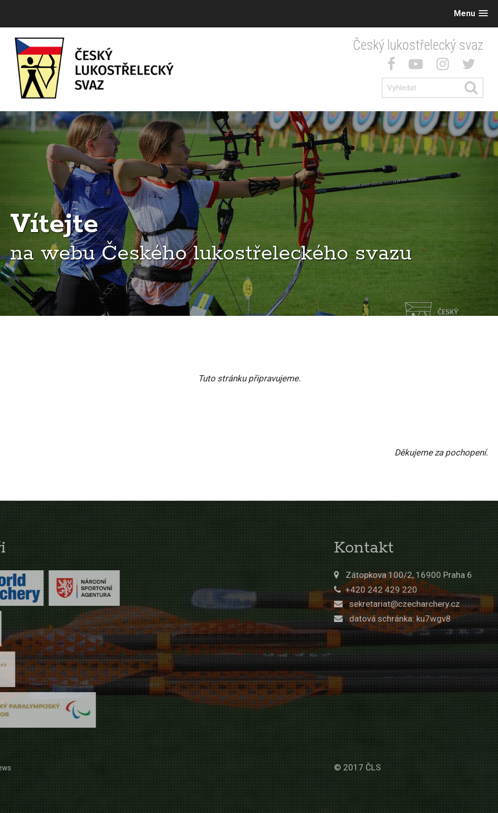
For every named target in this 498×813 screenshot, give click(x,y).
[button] (471, 13)
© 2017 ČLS (396, 767)
